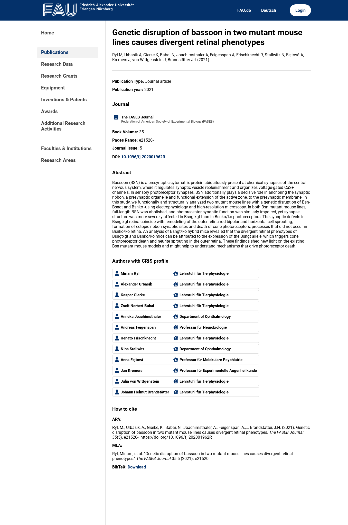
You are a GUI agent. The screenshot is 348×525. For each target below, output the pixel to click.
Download (137, 467)
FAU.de (244, 10)
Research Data (57, 64)
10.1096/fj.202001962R (143, 156)
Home (47, 33)
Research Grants (59, 76)
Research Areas (58, 160)
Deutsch (268, 10)
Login (300, 10)
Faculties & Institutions (66, 148)
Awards (49, 111)
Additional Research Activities (63, 126)
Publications (55, 52)
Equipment (53, 88)
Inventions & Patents (64, 100)
